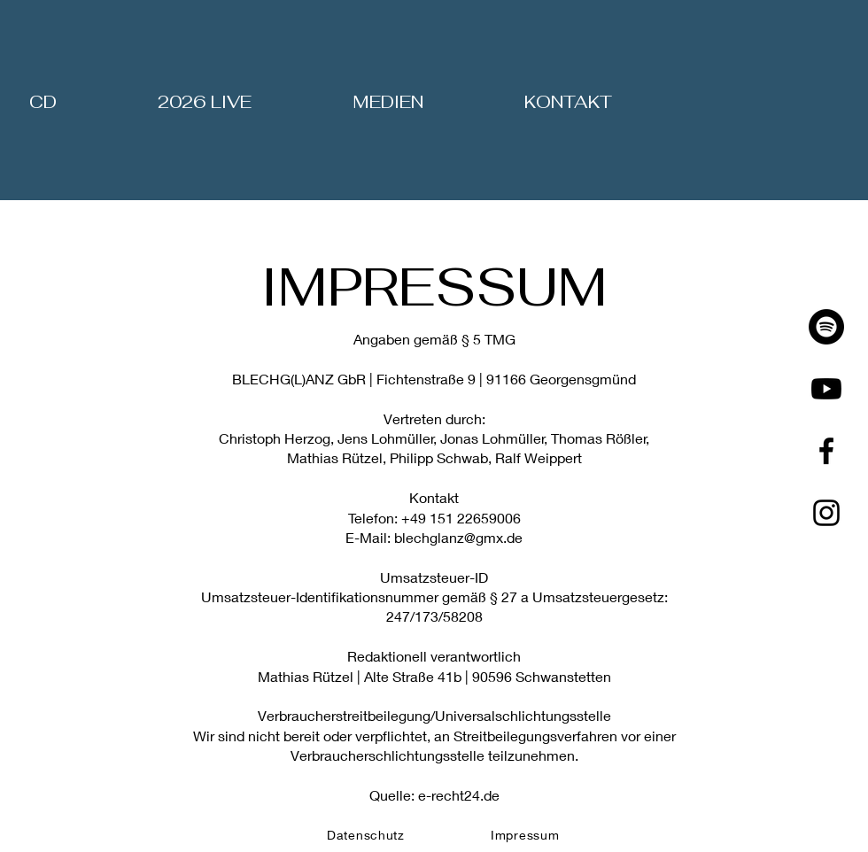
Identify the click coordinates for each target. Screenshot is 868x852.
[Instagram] (826, 513)
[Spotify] (826, 327)
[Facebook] (826, 451)
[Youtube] (826, 389)
